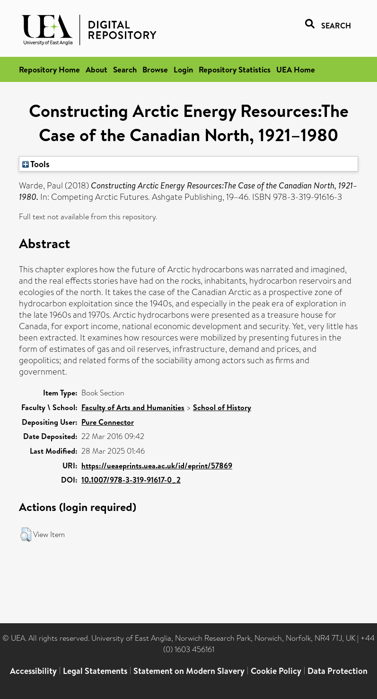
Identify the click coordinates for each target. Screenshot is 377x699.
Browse (155, 69)
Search (125, 69)
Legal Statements (95, 671)
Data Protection (337, 671)
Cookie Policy (276, 671)
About (96, 69)
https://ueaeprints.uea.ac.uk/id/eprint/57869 (156, 465)
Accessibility (33, 671)
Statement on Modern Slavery (189, 671)
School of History (222, 407)
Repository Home (49, 69)
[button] (25, 535)
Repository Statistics (235, 69)
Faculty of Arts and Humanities (132, 407)
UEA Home (295, 69)
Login (183, 69)
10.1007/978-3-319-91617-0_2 (131, 480)
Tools (36, 164)
